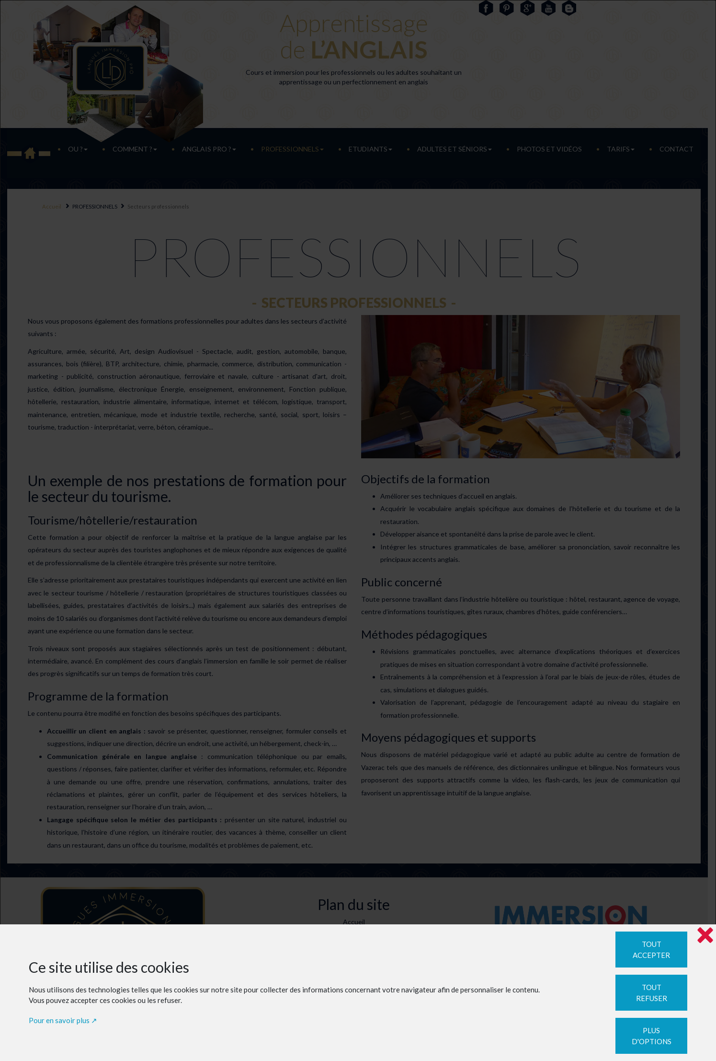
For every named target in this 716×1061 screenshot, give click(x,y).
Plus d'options (651, 1036)
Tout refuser (651, 993)
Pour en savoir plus (59, 1020)
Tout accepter (651, 949)
